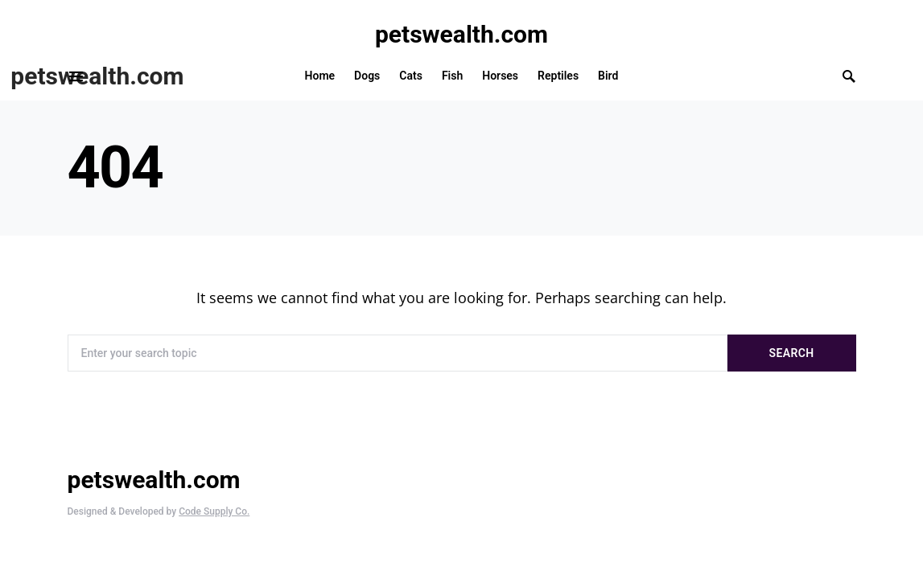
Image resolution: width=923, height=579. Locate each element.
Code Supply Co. (214, 511)
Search (791, 353)
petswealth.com (461, 34)
